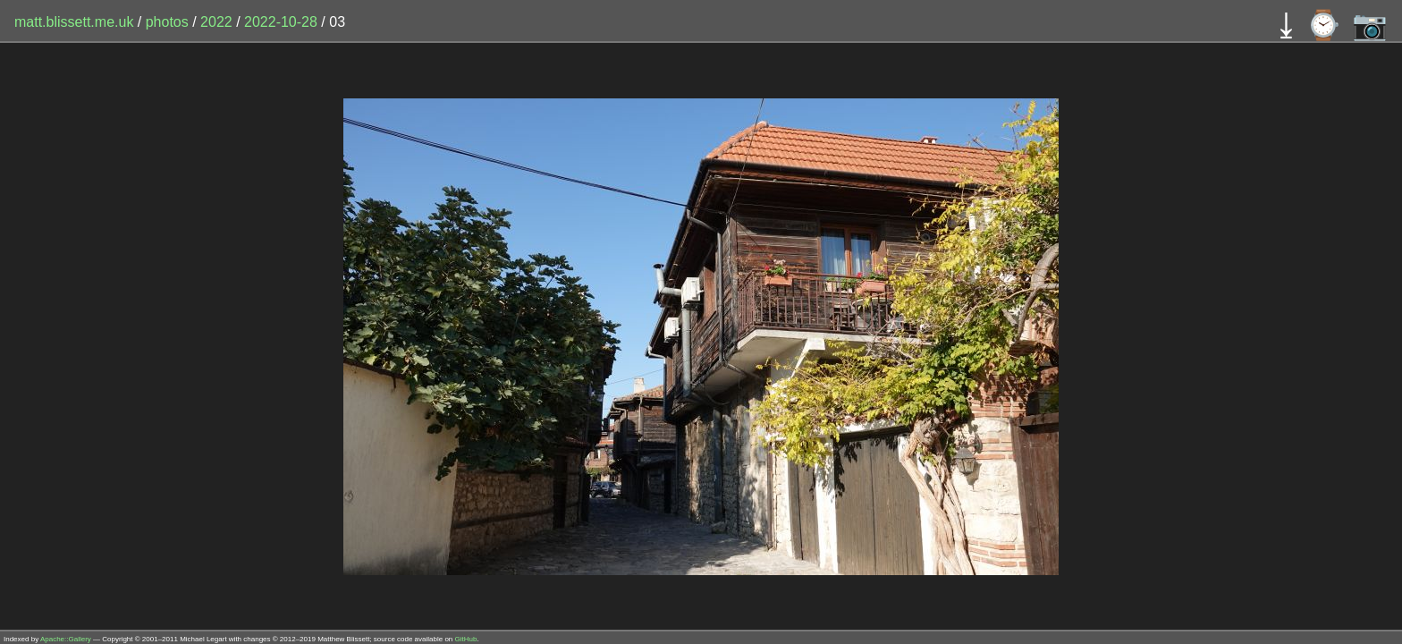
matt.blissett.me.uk (73, 22)
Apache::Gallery (65, 639)
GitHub (466, 639)
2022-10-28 (280, 22)
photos (167, 22)
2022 (216, 22)
